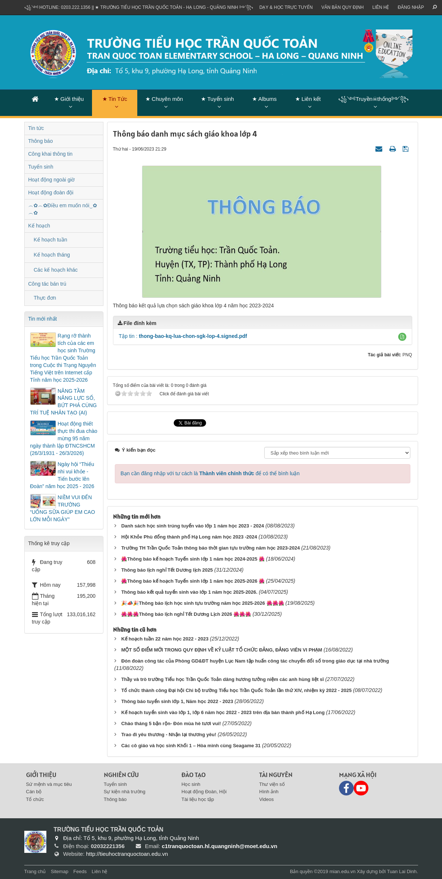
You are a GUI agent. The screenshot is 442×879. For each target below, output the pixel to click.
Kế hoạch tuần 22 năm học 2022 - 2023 (164, 639)
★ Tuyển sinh (217, 99)
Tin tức (36, 128)
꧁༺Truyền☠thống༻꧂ (373, 99)
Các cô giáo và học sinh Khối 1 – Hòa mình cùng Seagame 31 (191, 745)
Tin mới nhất (42, 319)
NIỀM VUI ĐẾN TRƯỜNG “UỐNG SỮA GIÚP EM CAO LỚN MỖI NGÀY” (62, 508)
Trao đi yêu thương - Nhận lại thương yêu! (168, 734)
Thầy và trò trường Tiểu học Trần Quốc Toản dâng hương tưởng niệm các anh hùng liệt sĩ (222, 679)
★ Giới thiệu (69, 99)
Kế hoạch (39, 226)
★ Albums (264, 99)
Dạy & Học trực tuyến (286, 7)
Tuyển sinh (40, 167)
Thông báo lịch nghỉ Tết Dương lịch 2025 (167, 570)
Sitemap (59, 871)
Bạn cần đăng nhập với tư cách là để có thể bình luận (210, 473)
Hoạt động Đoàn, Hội (204, 791)
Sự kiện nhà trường (124, 791)
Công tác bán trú (47, 284)
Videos (266, 799)
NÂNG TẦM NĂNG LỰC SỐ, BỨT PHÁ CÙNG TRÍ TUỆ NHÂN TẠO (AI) (63, 402)
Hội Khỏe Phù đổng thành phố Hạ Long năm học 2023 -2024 (189, 537)
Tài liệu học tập (197, 799)
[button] (402, 336)
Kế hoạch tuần (50, 240)
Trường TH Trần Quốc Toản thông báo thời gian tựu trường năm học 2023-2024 (210, 548)
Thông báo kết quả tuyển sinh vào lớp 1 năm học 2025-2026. (189, 592)
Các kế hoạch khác (56, 270)
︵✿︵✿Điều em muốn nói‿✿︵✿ (62, 209)
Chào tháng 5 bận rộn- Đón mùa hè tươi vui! (171, 723)
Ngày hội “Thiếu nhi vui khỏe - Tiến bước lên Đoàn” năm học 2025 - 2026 (62, 475)
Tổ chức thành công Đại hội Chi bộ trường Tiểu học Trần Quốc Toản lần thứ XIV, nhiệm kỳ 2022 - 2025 (236, 690)
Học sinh (190, 784)
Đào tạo (193, 774)
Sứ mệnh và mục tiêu (49, 784)
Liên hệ (380, 7)
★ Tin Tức (114, 99)
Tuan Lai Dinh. (402, 871)
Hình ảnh (269, 791)
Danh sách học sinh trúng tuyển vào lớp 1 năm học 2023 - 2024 (192, 526)
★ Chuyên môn (164, 99)
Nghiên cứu (121, 774)
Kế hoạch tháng (52, 255)
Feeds (79, 871)
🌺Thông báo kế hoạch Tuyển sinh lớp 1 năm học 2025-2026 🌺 (193, 581)
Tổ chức (35, 799)
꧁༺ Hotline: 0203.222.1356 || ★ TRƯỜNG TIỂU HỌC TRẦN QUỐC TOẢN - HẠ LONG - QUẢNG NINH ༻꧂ (139, 7)
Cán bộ (34, 791)
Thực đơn (45, 298)
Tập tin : (183, 336)
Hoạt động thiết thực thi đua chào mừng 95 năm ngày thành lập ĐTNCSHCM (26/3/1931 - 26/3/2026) (64, 438)
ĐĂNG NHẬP (411, 7)
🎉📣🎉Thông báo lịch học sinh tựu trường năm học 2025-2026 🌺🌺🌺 (202, 603)
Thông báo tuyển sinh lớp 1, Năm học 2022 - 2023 (177, 701)
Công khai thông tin (50, 154)
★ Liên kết (308, 99)
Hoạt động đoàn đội (51, 192)
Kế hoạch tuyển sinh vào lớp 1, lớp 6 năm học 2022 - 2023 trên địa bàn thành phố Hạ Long (223, 712)
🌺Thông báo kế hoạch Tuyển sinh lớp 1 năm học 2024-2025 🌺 (193, 559)
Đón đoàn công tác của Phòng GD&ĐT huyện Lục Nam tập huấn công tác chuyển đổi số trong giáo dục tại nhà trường (255, 661)
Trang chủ (35, 871)
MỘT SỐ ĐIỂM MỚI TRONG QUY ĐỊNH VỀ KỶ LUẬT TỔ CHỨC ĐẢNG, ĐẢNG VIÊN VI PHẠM (221, 650)
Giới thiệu (41, 774)
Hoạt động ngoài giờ (51, 180)
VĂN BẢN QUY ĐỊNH (342, 7)
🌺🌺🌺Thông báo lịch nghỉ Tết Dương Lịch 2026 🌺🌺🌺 (186, 614)
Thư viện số (272, 784)
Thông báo (40, 141)
